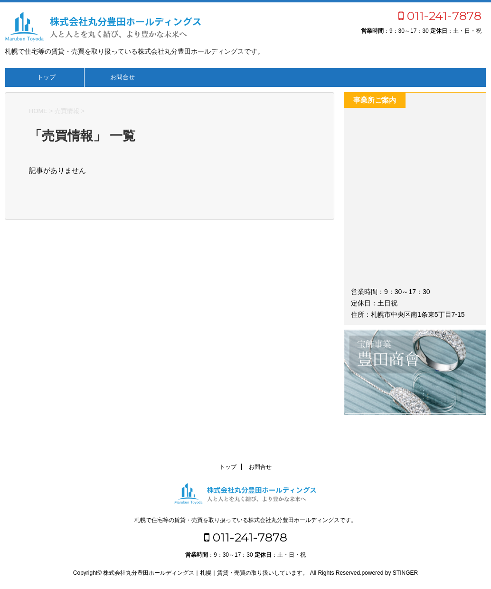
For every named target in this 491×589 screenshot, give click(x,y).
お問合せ (122, 77)
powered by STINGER (389, 573)
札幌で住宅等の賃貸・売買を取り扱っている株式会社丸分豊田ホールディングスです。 (245, 520)
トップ (46, 77)
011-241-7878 (440, 16)
